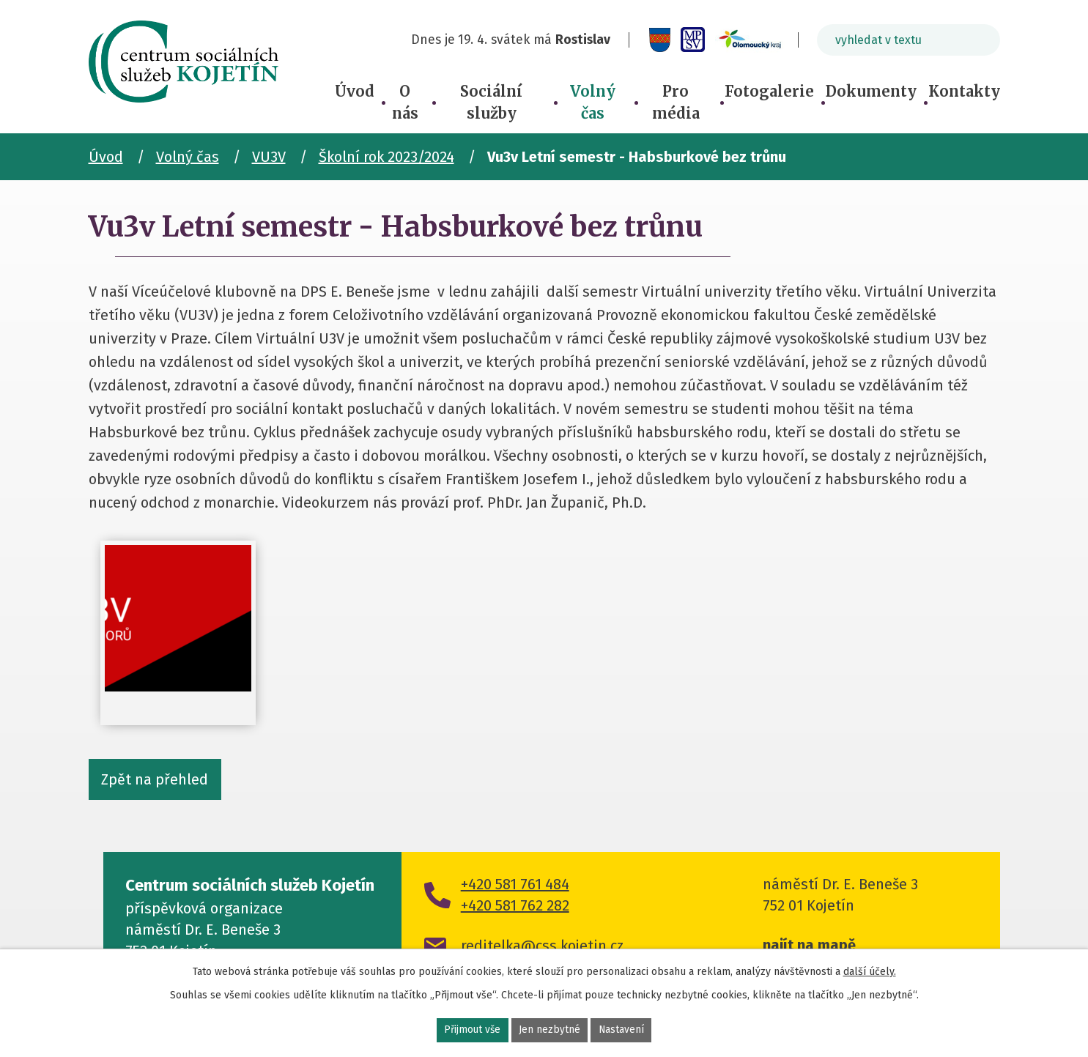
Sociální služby (491, 102)
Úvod (354, 91)
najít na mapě (809, 947)
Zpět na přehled (155, 781)
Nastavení (622, 1030)
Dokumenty (871, 91)
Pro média (676, 102)
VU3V (269, 157)
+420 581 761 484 (515, 886)
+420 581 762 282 (515, 907)
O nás (405, 102)
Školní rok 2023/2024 (386, 157)
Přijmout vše (472, 1030)
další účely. (869, 971)
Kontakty (964, 91)
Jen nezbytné (550, 1030)
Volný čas (592, 102)
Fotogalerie (769, 91)
